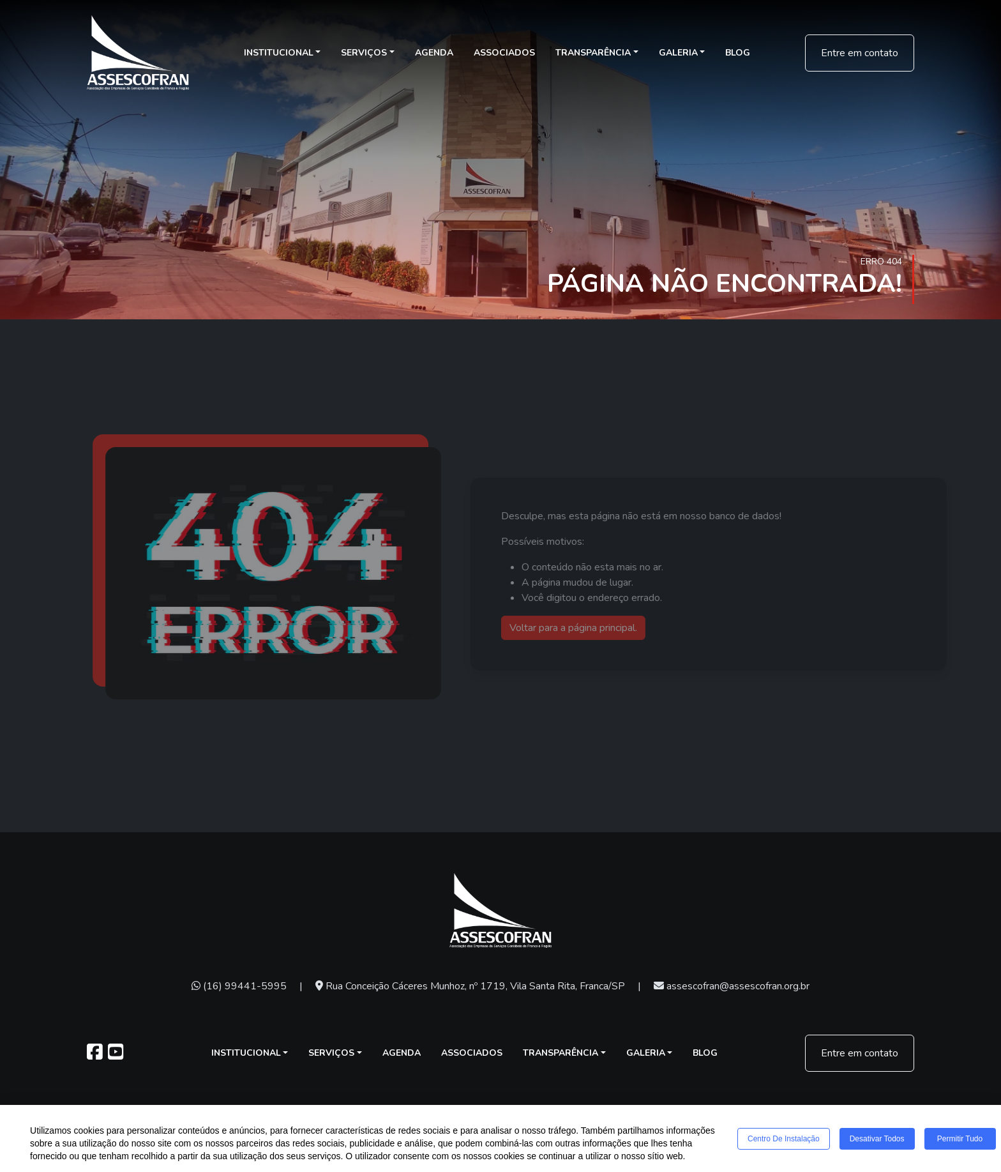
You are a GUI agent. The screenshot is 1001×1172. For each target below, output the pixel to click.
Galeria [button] (678, 53)
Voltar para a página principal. (590, 628)
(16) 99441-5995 (239, 986)
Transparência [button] (593, 53)
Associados (504, 53)
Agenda (434, 53)
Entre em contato (859, 53)
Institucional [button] (278, 53)
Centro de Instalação (784, 1138)
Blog (737, 53)
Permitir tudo (959, 1138)
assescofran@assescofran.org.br (731, 986)
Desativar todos (877, 1138)
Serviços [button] (364, 53)
